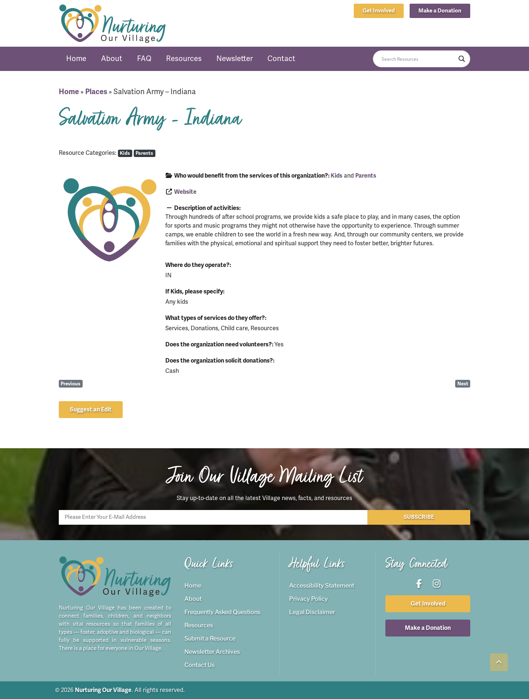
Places (96, 91)
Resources (184, 58)
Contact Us (199, 664)
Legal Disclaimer (312, 612)
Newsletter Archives (212, 651)
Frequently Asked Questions (222, 612)
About (111, 58)
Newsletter (234, 58)
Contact (281, 58)
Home (76, 58)
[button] (440, 11)
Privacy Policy (308, 598)
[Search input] (418, 59)
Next (462, 384)
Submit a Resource (209, 638)
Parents (144, 153)
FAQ (144, 58)
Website (185, 192)
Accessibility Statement (321, 585)
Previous (70, 384)
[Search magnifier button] (462, 59)
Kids (125, 153)
